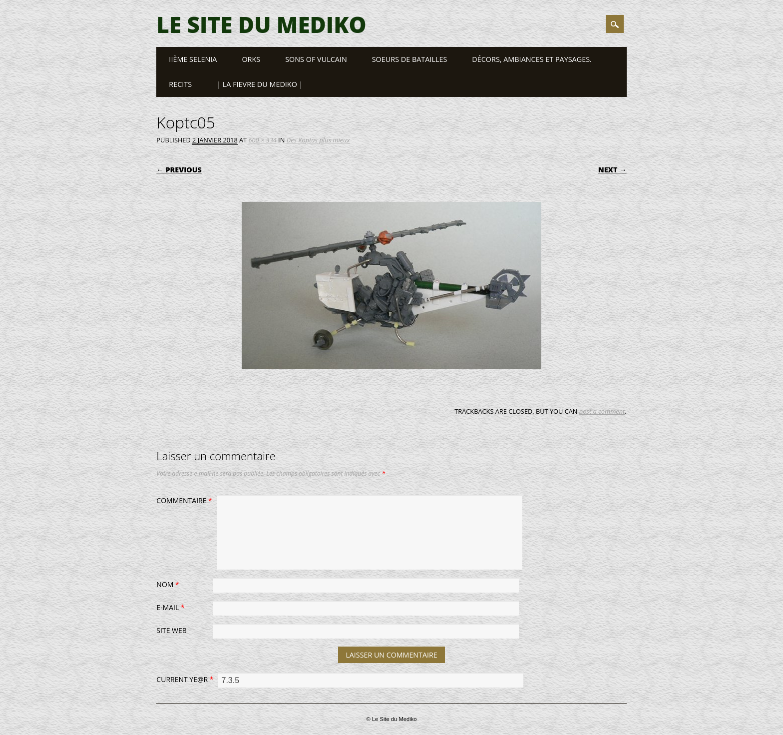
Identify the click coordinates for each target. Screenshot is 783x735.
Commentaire (185, 500)
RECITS (180, 84)
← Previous (179, 169)
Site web (171, 630)
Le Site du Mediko (261, 24)
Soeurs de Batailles (409, 59)
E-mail (171, 607)
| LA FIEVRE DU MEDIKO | (260, 84)
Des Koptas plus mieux (318, 139)
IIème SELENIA (193, 59)
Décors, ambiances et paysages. (532, 59)
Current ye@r (186, 679)
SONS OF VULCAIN (316, 59)
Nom (168, 584)
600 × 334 (263, 139)
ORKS (251, 59)
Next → (612, 169)
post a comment (602, 411)
